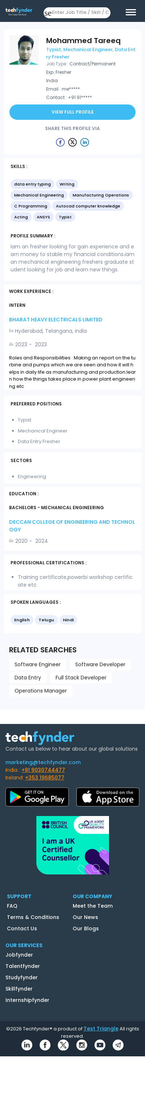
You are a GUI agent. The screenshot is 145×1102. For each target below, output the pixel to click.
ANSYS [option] (43, 217)
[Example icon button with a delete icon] (60, 142)
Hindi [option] (68, 620)
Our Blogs (86, 928)
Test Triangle (101, 1028)
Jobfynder (19, 954)
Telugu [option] (46, 620)
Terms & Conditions (33, 917)
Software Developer (100, 664)
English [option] (22, 620)
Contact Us (22, 928)
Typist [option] (65, 217)
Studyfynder (21, 977)
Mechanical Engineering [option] (39, 195)
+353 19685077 (44, 777)
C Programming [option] (31, 206)
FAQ (12, 906)
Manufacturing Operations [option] (101, 195)
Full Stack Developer (81, 677)
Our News (85, 917)
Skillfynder (19, 988)
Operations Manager (41, 690)
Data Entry (28, 677)
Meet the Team (93, 906)
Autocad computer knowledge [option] (88, 206)
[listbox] (72, 201)
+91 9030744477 (43, 770)
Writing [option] (67, 184)
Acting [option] (21, 217)
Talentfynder (22, 966)
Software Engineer (38, 664)
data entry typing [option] (33, 184)
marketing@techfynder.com (43, 762)
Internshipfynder (27, 1000)
